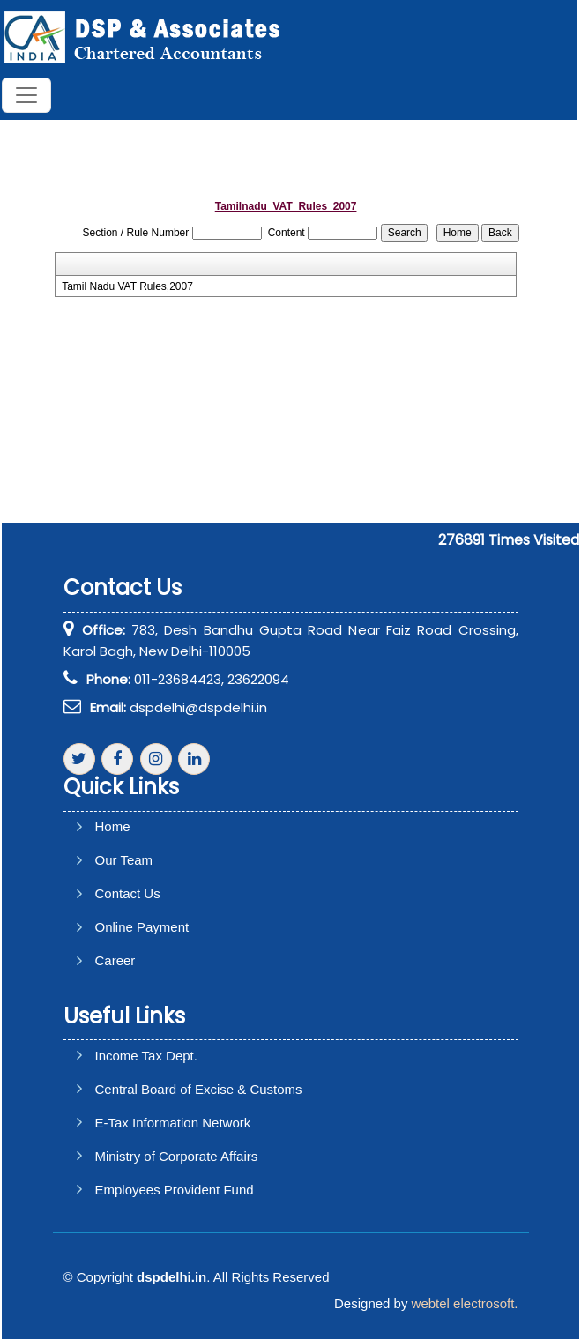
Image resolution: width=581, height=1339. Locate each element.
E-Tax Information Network (173, 1122)
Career (115, 960)
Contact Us (127, 893)
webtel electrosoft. (465, 1303)
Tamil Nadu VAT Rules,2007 (127, 286)
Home (112, 826)
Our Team (124, 860)
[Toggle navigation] (26, 95)
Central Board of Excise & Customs (198, 1089)
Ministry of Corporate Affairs (176, 1156)
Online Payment (142, 927)
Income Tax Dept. (146, 1055)
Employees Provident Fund (174, 1189)
